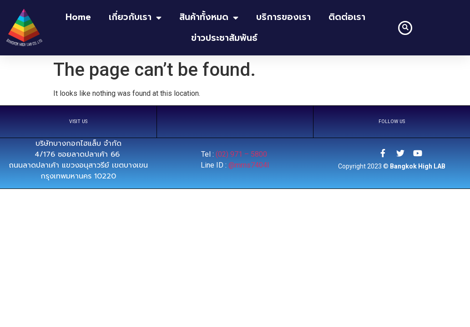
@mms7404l (248, 165)
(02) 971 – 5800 (242, 154)
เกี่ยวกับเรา (135, 17)
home (78, 17)
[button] (405, 28)
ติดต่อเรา (346, 17)
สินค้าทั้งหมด (208, 17)
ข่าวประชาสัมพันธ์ (224, 38)
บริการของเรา (283, 17)
